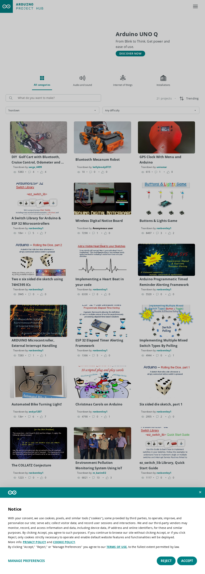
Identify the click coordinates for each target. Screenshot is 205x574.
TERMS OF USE (117, 547)
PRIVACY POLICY (34, 542)
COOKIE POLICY (64, 542)
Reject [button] (166, 561)
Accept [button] (187, 561)
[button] (200, 492)
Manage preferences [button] (26, 561)
